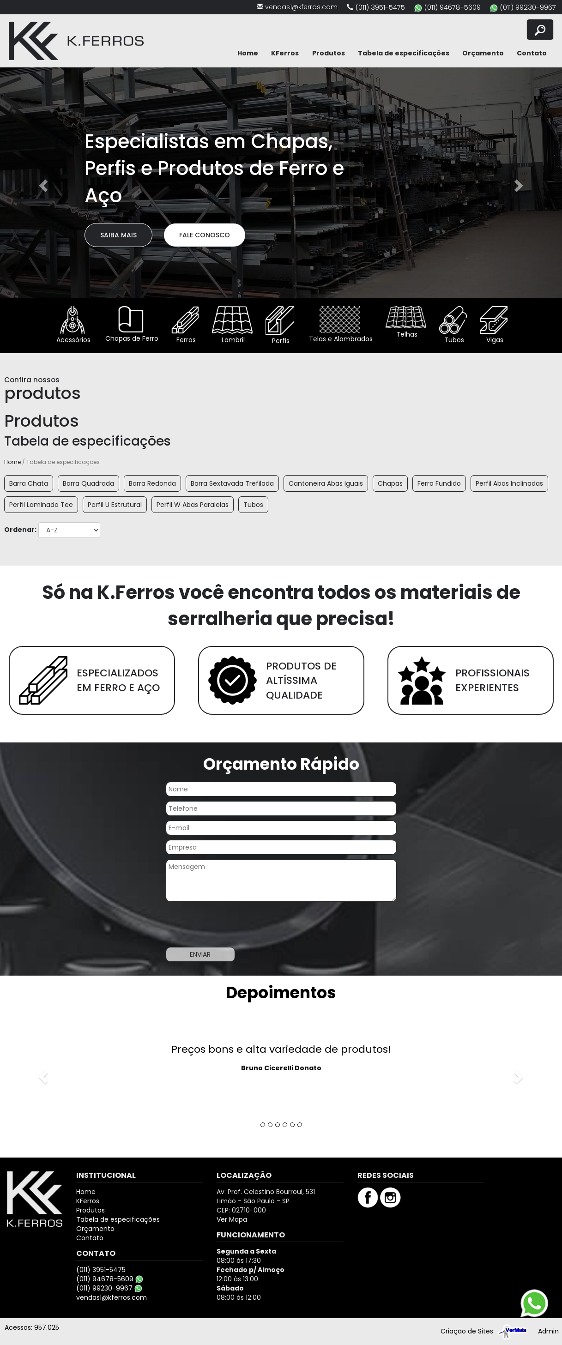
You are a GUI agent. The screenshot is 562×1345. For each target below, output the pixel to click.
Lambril (232, 325)
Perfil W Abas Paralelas (193, 504)
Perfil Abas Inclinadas (509, 483)
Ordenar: (20, 529)
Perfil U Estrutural (115, 504)
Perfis (280, 325)
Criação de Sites (467, 1330)
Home (247, 53)
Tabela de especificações (403, 53)
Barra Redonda (152, 483)
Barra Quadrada (88, 483)
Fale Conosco (204, 235)
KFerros (285, 53)
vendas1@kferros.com (301, 7)
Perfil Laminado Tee (41, 504)
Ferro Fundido (439, 483)
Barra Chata (28, 483)
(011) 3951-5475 (380, 7)
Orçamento (483, 53)
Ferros (185, 325)
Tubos (453, 325)
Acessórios (72, 325)
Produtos (328, 53)
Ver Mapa (232, 1219)
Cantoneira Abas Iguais (326, 483)
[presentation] (236, 924)
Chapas (390, 483)
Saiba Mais (118, 235)
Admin (548, 1330)
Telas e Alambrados (340, 325)
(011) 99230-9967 (528, 7)
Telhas (406, 322)
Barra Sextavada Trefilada (232, 483)
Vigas (494, 325)
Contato (532, 53)
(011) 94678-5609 (452, 7)
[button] (42, 182)
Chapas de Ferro (130, 324)
